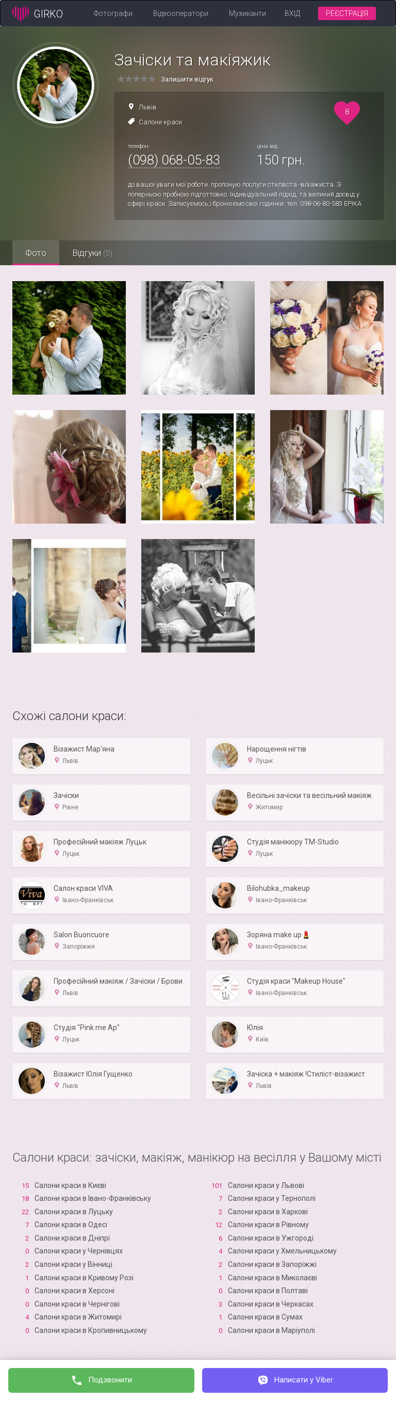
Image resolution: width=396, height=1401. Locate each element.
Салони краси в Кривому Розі (84, 1278)
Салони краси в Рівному (268, 1224)
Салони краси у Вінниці (73, 1264)
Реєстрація (347, 13)
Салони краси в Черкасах (271, 1304)
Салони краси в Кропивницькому (91, 1330)
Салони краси (160, 122)
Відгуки (92, 253)
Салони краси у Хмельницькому (282, 1251)
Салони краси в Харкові (268, 1212)
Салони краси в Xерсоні (74, 1290)
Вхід (292, 13)
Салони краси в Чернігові (77, 1304)
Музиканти (247, 13)
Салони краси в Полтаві (268, 1290)
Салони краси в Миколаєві (272, 1278)
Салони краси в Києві (70, 1185)
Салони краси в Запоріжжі (272, 1264)
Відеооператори (180, 13)
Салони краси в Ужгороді (271, 1238)
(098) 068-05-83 (174, 160)
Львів (148, 107)
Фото (35, 253)
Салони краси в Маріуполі (271, 1330)
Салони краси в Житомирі (78, 1317)
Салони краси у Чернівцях (79, 1251)
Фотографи (113, 13)
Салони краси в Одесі (71, 1224)
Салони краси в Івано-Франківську (93, 1198)
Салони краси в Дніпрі (72, 1238)
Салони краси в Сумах (265, 1317)
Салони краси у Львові (266, 1185)
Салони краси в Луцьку (74, 1212)
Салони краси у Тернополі (272, 1198)
